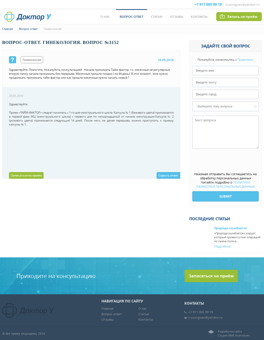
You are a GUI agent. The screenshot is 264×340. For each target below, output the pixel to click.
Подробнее (222, 246)
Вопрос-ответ (131, 17)
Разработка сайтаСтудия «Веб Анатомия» (234, 333)
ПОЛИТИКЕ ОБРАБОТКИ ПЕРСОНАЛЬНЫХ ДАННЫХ (225, 184)
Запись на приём (242, 16)
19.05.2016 (166, 60)
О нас (105, 17)
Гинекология (52, 29)
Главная (7, 29)
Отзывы (176, 17)
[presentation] (225, 160)
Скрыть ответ (168, 175)
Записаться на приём (26, 175)
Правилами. (245, 60)
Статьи (156, 17)
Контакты (199, 17)
